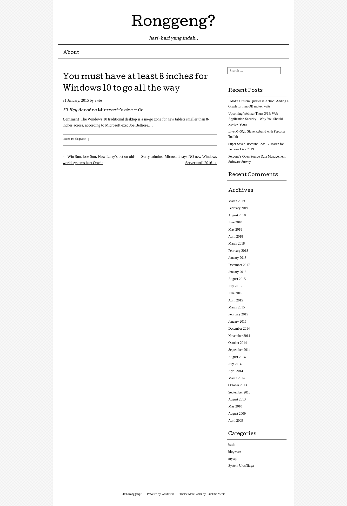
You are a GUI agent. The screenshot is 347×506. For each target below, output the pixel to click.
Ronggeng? (173, 22)
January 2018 (237, 258)
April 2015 (235, 300)
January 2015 (237, 321)
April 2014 (235, 371)
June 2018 (235, 222)
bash (231, 444)
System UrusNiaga (241, 465)
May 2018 (235, 229)
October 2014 (237, 343)
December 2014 (239, 328)
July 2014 (235, 364)
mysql (232, 458)
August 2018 (237, 215)
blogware (80, 138)
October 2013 (237, 385)
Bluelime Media (216, 494)
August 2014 (237, 357)
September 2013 (239, 392)
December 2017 (239, 265)
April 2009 (235, 420)
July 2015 (235, 286)
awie (98, 100)
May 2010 (235, 406)
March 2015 (236, 307)
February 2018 (238, 251)
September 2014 (239, 350)
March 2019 (236, 201)
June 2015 (235, 293)
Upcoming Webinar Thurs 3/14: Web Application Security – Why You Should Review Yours (255, 119)
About (71, 53)
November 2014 (239, 336)
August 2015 (237, 279)
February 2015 (238, 314)
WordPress (167, 494)
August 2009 (237, 413)
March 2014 (236, 378)
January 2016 (237, 272)
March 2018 (236, 243)
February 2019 (238, 208)
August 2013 (237, 399)
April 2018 (235, 236)
